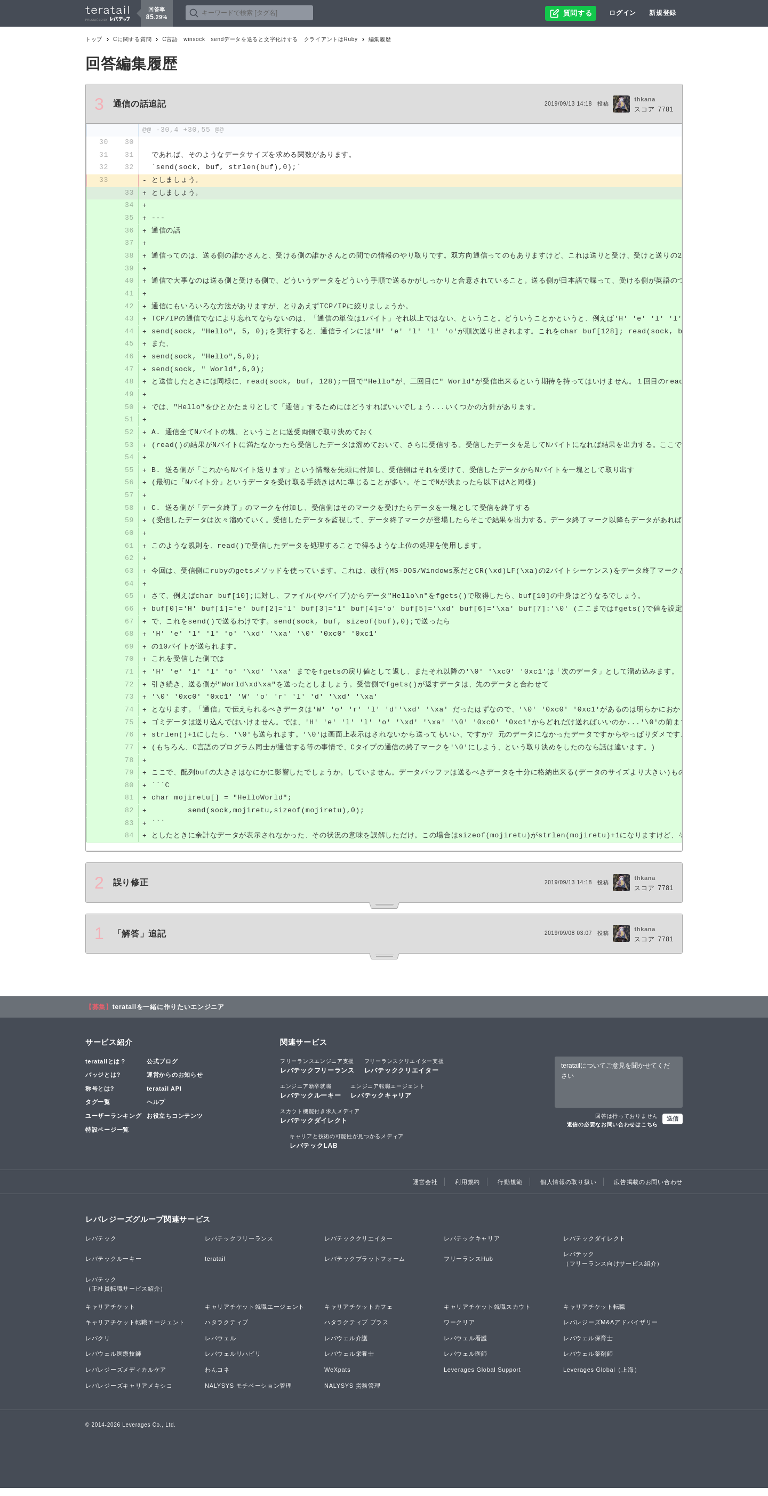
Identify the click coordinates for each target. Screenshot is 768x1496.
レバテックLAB (347, 1148)
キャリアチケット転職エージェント (135, 1330)
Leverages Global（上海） (601, 1377)
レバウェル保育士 (588, 1346)
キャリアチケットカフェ (358, 1314)
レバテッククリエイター (404, 1073)
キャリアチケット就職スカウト (487, 1314)
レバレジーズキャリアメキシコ (129, 1393)
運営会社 (425, 1189)
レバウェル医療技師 (113, 1361)
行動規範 (510, 1189)
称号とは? (99, 1096)
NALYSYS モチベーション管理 (248, 1393)
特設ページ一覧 (107, 1137)
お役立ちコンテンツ (175, 1124)
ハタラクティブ (227, 1330)
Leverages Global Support (482, 1377)
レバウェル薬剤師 (588, 1361)
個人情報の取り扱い (568, 1189)
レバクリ (97, 1346)
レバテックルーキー (310, 1098)
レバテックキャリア (387, 1098)
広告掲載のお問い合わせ (648, 1189)
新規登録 (662, 13)
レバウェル (220, 1346)
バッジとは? (103, 1082)
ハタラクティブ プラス (356, 1330)
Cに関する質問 (132, 39)
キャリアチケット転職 (594, 1314)
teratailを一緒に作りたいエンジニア (169, 1014)
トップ (93, 39)
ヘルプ (156, 1110)
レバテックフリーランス (317, 1073)
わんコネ (217, 1377)
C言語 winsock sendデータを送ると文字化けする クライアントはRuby (260, 39)
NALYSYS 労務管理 (352, 1393)
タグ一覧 (97, 1110)
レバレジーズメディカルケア (125, 1377)
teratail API (164, 1096)
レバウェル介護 (346, 1346)
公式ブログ (162, 1069)
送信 (672, 1126)
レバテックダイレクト (320, 1123)
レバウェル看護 (465, 1346)
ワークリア (459, 1330)
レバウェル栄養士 (349, 1361)
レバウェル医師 (465, 1361)
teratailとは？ (105, 1069)
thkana (644, 99)
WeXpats (337, 1377)
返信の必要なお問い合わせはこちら (612, 1132)
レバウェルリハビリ (233, 1361)
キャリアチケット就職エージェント (255, 1314)
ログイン (622, 13)
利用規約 (467, 1189)
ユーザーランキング (113, 1124)
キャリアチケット (110, 1314)
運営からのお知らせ (175, 1082)
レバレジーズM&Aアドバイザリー (610, 1330)
